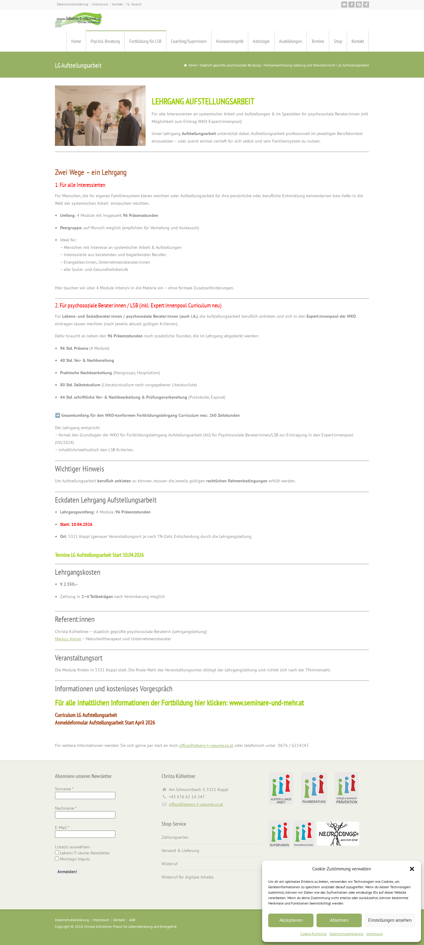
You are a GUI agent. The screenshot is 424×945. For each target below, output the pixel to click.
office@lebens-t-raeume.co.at (206, 745)
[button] (412, 869)
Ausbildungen (290, 41)
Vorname (64, 789)
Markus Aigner (68, 638)
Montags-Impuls (72, 859)
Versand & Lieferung (180, 850)
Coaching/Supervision (189, 41)
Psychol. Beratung (105, 41)
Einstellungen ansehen (390, 920)
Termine (317, 41)
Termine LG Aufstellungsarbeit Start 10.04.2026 (99, 554)
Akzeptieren (291, 920)
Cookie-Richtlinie (313, 933)
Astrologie (261, 41)
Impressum (374, 933)
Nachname (66, 808)
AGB (132, 920)
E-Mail (62, 827)
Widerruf (170, 863)
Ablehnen (339, 920)
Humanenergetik (229, 41)
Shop (338, 41)
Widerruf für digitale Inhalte (188, 877)
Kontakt (117, 4)
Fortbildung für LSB (145, 41)
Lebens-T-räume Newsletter (82, 853)
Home (76, 41)
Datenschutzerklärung (346, 933)
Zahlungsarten (175, 837)
